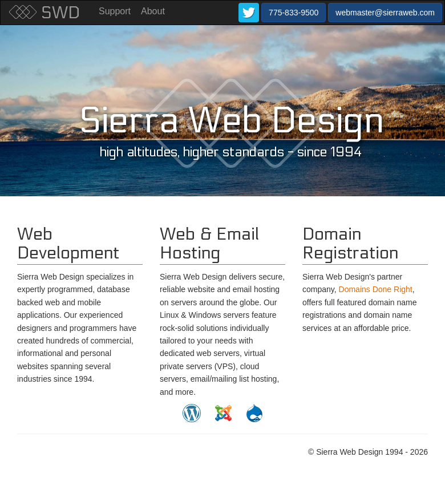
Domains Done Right (375, 289)
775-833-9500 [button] (293, 12)
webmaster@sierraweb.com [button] (385, 12)
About (153, 11)
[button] (248, 12)
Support (115, 11)
